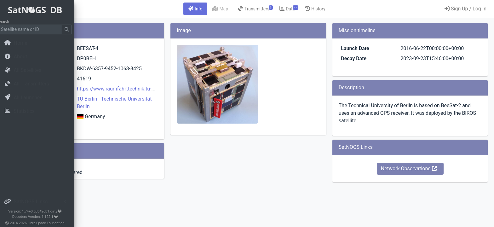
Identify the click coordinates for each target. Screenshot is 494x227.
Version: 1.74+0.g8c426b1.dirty (39, 211)
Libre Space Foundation (50, 223)
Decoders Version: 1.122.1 (39, 217)
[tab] (235, 9)
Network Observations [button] (422, 169)
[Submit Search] (71, 29)
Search (8, 22)
